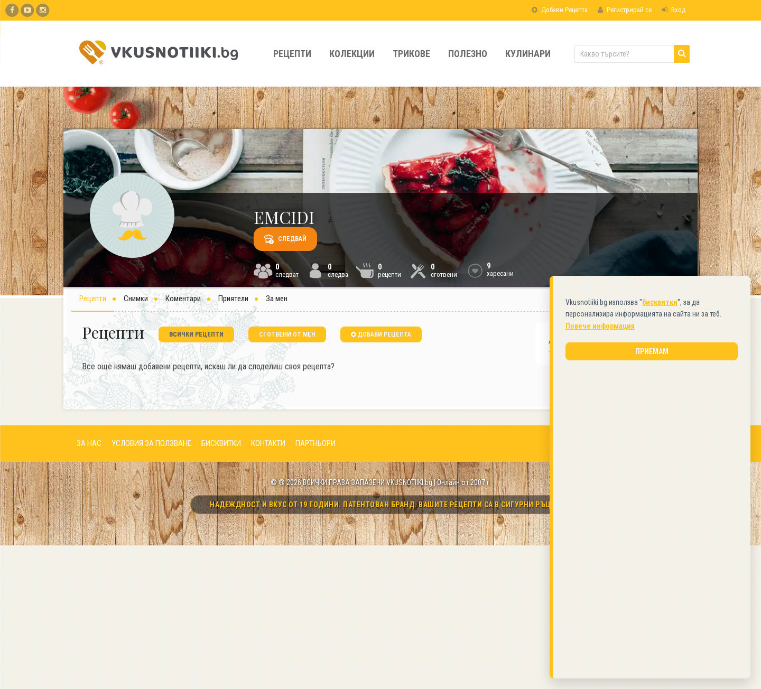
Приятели (233, 298)
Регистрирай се (625, 10)
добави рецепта (381, 334)
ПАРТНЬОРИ (315, 443)
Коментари (183, 298)
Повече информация (600, 323)
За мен (276, 298)
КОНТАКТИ (268, 443)
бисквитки (660, 299)
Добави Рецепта (560, 10)
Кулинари (528, 53)
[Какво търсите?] (632, 54)
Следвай (285, 239)
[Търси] (682, 54)
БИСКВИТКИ (221, 443)
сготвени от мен (287, 334)
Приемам (652, 348)
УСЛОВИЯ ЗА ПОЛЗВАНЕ (151, 443)
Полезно (467, 53)
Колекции (352, 53)
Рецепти (292, 53)
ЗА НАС (89, 443)
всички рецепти (196, 334)
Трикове (411, 53)
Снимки (136, 298)
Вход (673, 10)
